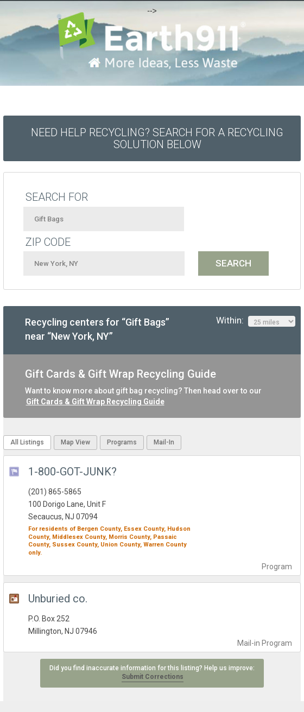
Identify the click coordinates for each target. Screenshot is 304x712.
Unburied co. (57, 598)
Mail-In (164, 442)
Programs (122, 442)
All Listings (27, 442)
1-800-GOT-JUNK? (72, 471)
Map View (75, 442)
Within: (255, 321)
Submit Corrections (152, 677)
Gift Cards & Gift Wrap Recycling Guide (95, 401)
